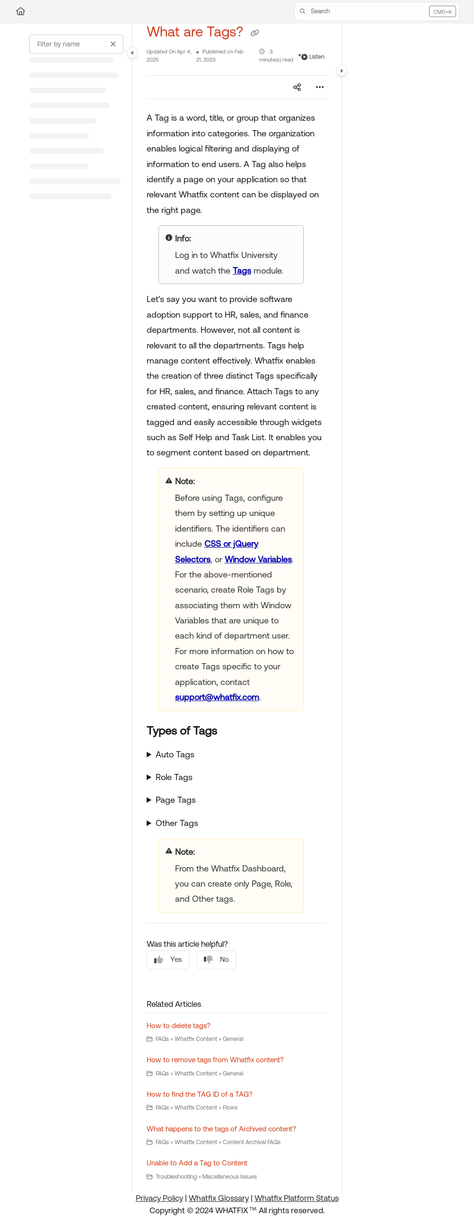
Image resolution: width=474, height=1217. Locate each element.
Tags (242, 270)
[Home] (20, 11)
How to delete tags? (179, 1026)
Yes (168, 959)
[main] (237, 607)
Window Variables (258, 559)
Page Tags (176, 800)
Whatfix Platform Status (297, 1198)
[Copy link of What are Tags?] (254, 33)
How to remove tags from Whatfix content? (215, 1060)
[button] (377, 11)
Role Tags (174, 777)
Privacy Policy (159, 1198)
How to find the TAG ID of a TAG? (200, 1094)
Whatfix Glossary (219, 1198)
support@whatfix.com (217, 697)
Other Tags (177, 823)
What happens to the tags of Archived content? (221, 1129)
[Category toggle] (132, 52)
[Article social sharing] (297, 87)
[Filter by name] (76, 44)
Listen (313, 56)
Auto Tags (175, 754)
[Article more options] (319, 87)
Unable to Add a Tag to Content (197, 1163)
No (216, 959)
